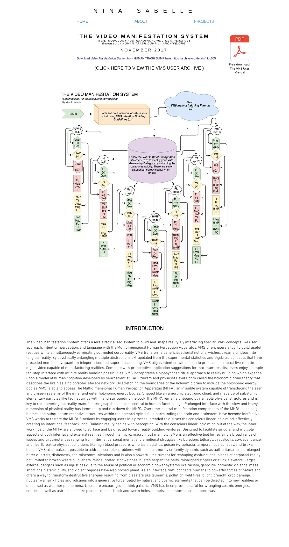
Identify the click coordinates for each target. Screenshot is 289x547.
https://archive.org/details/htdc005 (194, 58)
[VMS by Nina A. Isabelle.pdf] (240, 49)
